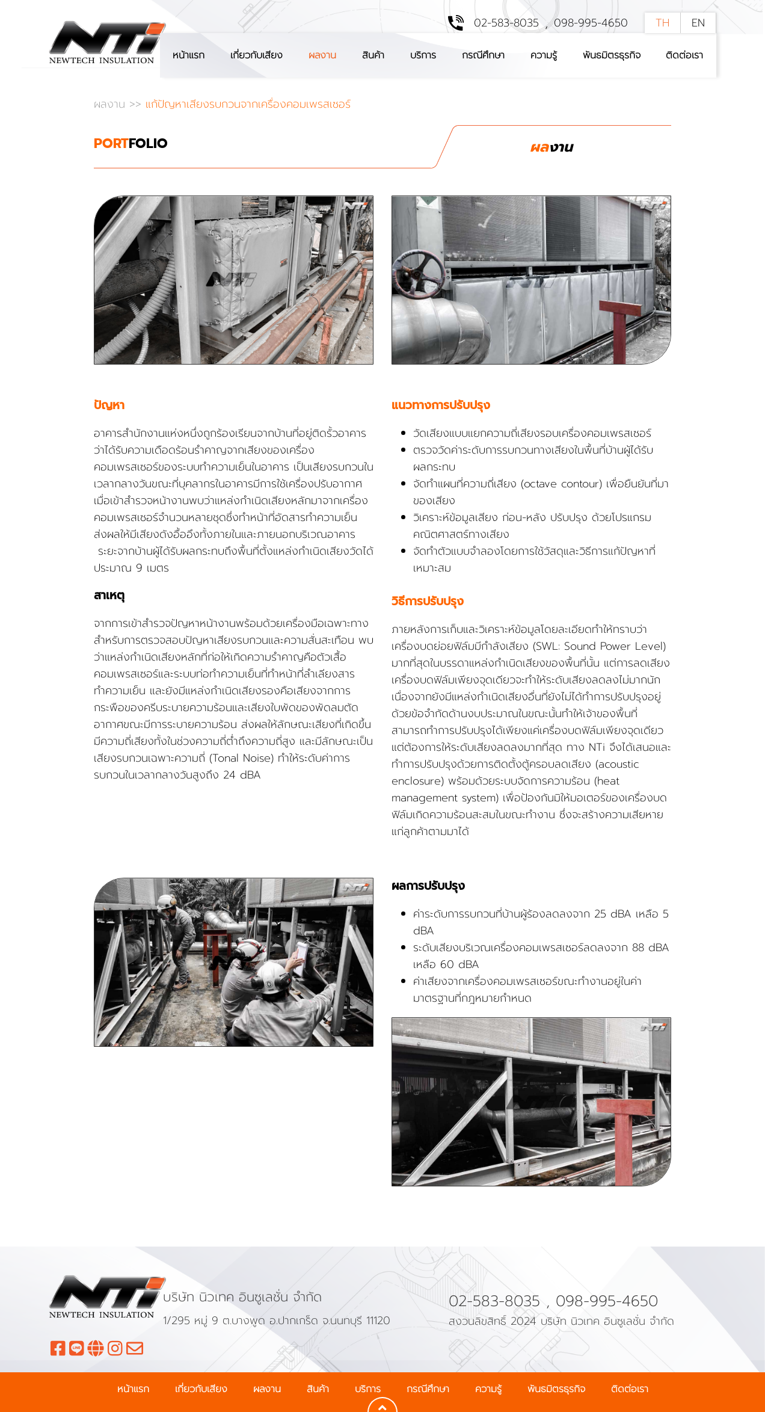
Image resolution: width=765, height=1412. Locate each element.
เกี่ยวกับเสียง (256, 55)
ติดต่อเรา (684, 55)
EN (698, 22)
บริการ (423, 55)
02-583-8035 (506, 22)
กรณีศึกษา (483, 55)
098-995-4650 (591, 22)
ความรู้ (543, 55)
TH (662, 22)
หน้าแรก (188, 55)
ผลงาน (322, 55)
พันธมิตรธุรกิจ (612, 55)
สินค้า (373, 55)
